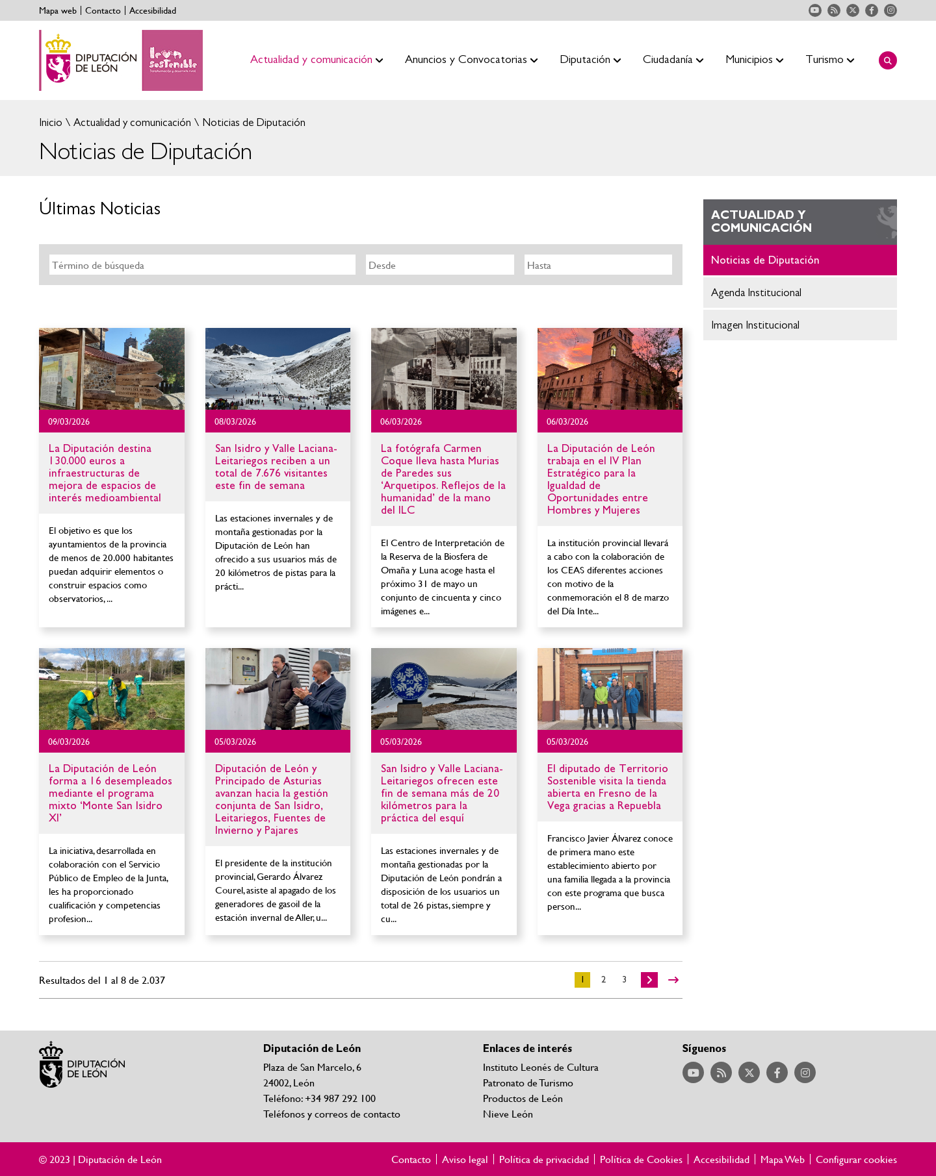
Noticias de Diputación (253, 122)
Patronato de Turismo (528, 1082)
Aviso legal (465, 1159)
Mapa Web (782, 1159)
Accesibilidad (152, 10)
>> (673, 980)
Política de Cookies (641, 1159)
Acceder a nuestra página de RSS (833, 10)
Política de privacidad (544, 1159)
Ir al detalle (112, 369)
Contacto (103, 10)
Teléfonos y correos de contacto (331, 1113)
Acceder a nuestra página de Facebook (871, 10)
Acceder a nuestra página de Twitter (852, 10)
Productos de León (523, 1097)
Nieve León (508, 1113)
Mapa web (58, 10)
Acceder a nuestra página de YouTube (815, 10)
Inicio (50, 122)
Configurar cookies (856, 1159)
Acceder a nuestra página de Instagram (890, 10)
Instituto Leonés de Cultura (541, 1066)
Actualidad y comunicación (131, 122)
